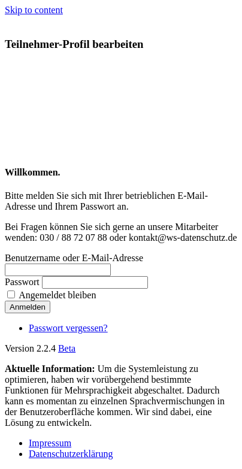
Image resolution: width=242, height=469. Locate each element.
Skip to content (34, 10)
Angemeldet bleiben (57, 295)
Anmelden (28, 306)
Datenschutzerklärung (71, 454)
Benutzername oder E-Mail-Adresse (74, 258)
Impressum (50, 443)
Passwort (22, 282)
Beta (66, 348)
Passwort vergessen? (68, 328)
